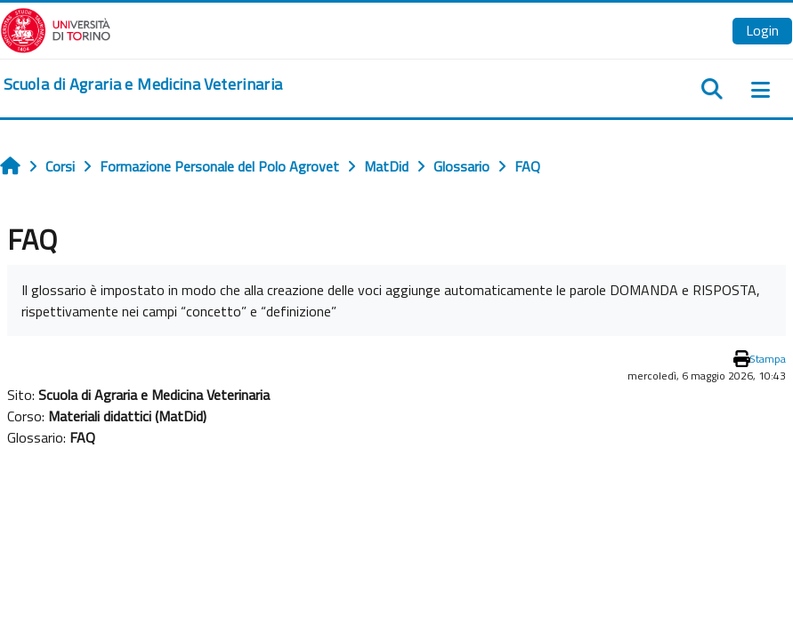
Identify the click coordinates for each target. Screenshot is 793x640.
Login (762, 30)
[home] (143, 84)
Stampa (767, 358)
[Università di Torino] (55, 28)
